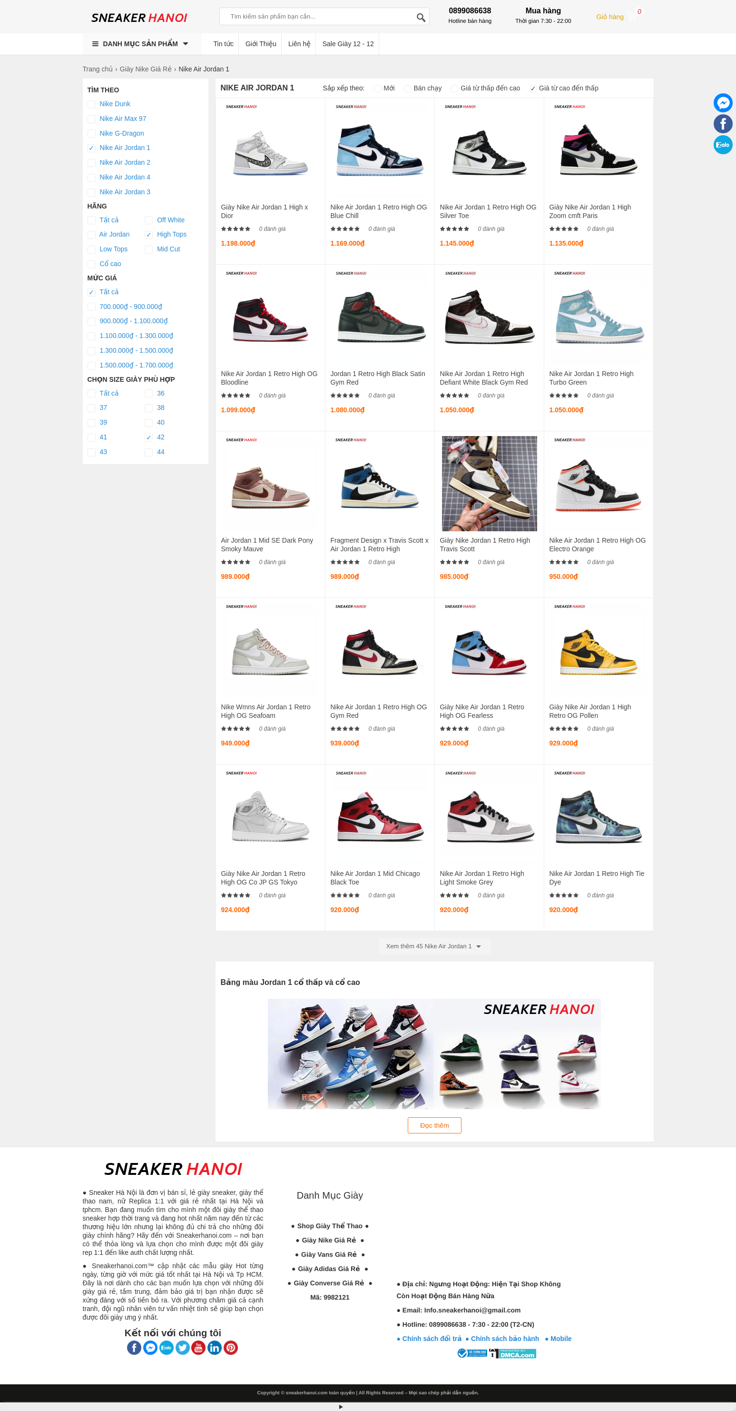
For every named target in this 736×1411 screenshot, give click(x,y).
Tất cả (103, 220)
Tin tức (224, 44)
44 (154, 452)
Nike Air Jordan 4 (119, 177)
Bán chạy (423, 88)
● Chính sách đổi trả (429, 1338)
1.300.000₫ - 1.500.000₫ (131, 351)
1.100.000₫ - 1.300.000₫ (131, 336)
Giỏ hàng (620, 15)
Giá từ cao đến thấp (564, 88)
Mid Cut (162, 249)
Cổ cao (104, 264)
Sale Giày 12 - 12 (348, 44)
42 (154, 437)
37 (97, 408)
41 (97, 437)
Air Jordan (109, 234)
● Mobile (558, 1338)
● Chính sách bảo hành (505, 1338)
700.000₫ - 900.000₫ (125, 307)
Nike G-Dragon (116, 133)
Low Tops (108, 249)
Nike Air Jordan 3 (119, 192)
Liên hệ (299, 44)
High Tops (165, 234)
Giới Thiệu (260, 44)
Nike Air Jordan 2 (119, 163)
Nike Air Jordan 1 (119, 148)
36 (154, 393)
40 (154, 422)
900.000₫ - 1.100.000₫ (128, 321)
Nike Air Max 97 (117, 119)
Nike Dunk (109, 104)
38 (154, 408)
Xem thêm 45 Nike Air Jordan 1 (435, 946)
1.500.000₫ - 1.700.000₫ (131, 365)
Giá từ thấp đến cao (485, 88)
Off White (165, 220)
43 (97, 452)
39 (97, 422)
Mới (383, 88)
